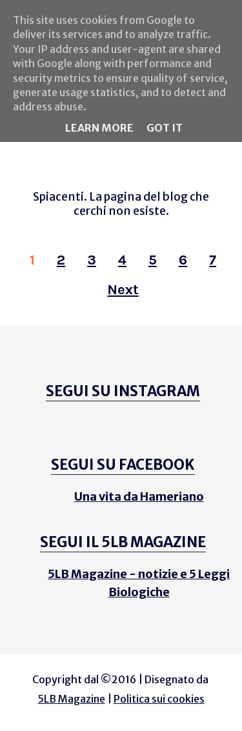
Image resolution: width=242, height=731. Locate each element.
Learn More (99, 127)
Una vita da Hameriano (139, 496)
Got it (164, 127)
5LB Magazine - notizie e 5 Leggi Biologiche (139, 582)
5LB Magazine (71, 698)
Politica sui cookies (159, 698)
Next (122, 289)
